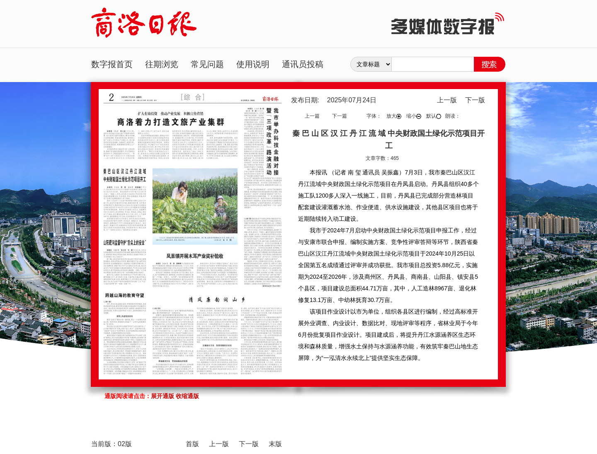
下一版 (475, 100)
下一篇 (339, 116)
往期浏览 (161, 64)
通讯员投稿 (302, 64)
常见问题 (207, 64)
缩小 (413, 116)
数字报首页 (112, 64)
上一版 (447, 100)
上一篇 (312, 116)
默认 (433, 116)
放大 (393, 116)
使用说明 (252, 64)
